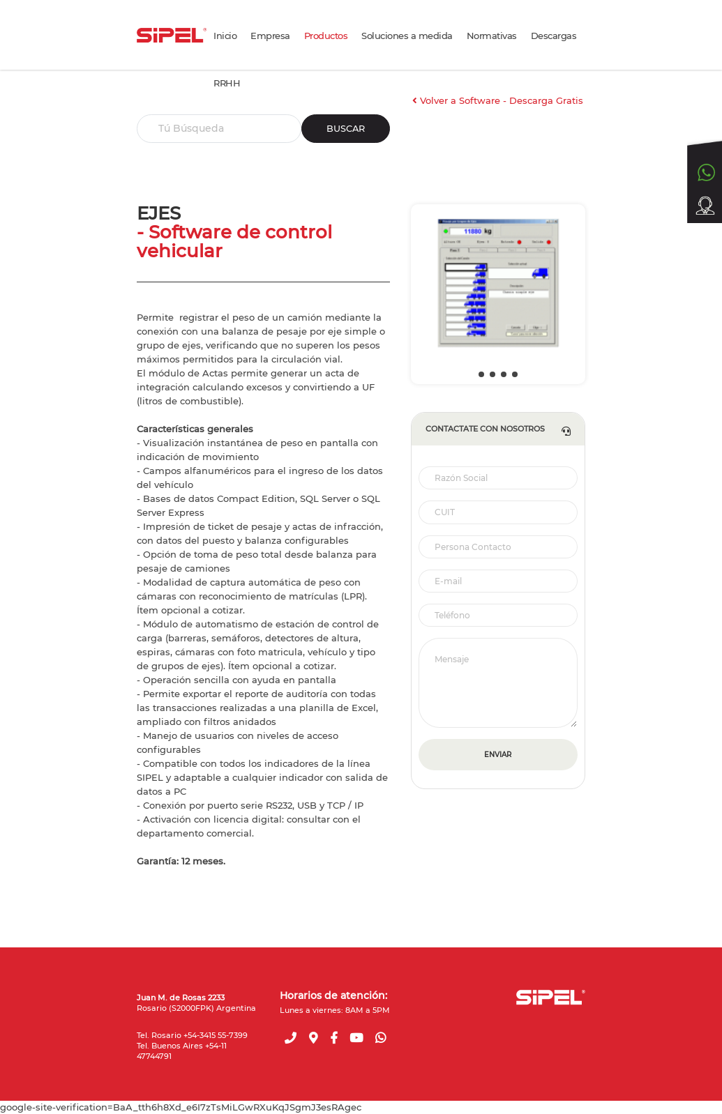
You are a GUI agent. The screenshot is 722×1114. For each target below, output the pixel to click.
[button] (481, 374)
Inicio (224, 35)
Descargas (554, 35)
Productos (326, 35)
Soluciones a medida (407, 35)
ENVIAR (497, 754)
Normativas (492, 35)
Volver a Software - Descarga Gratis (497, 100)
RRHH (226, 83)
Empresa (270, 35)
